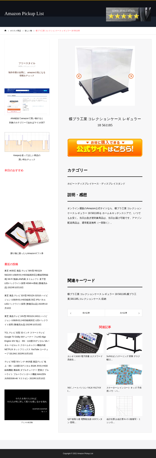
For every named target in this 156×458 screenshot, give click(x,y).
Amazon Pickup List (24, 13)
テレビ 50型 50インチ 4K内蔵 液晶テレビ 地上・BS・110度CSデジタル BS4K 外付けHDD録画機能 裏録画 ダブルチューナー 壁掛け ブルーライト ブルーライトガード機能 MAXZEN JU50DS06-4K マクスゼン (26, 370)
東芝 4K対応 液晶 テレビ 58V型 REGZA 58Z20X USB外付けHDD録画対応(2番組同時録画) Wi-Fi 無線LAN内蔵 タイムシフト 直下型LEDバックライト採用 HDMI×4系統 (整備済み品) (26, 279)
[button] (79, 76)
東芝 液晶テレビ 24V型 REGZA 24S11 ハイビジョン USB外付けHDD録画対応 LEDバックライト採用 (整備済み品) (26, 320)
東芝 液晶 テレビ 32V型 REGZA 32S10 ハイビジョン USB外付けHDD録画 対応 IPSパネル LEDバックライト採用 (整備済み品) (26, 299)
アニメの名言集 (27, 422)
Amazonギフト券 (35, 253)
